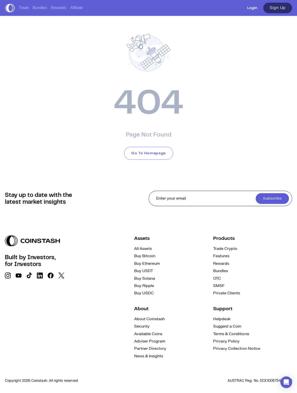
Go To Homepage (148, 153)
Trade (24, 8)
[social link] (8, 275)
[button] (286, 382)
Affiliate (76, 8)
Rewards (58, 8)
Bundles (40, 8)
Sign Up (278, 8)
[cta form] (220, 198)
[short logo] (10, 8)
